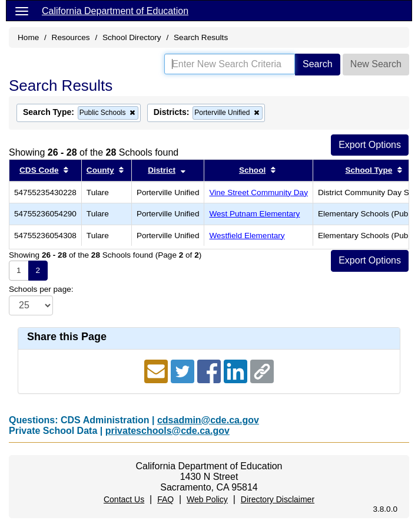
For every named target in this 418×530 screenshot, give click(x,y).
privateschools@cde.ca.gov (167, 431)
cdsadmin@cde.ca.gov (208, 420)
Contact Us (124, 499)
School (252, 170)
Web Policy (207, 499)
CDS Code (38, 170)
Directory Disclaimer (277, 499)
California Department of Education (115, 11)
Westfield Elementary (246, 235)
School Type (368, 170)
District (161, 170)
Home (28, 37)
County (100, 170)
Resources (71, 37)
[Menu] (22, 10)
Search (318, 64)
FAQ (165, 499)
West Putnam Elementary (254, 213)
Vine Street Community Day (258, 192)
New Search (376, 64)
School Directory (131, 37)
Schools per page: (41, 289)
